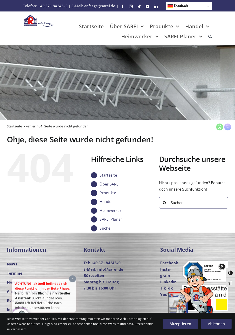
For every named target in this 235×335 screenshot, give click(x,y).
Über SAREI (109, 184)
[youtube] (147, 6)
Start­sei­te (14, 126)
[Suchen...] (193, 202)
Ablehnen (216, 323)
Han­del (106, 201)
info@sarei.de (110, 269)
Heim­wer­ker (110, 210)
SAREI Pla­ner (111, 219)
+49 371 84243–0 (52, 5)
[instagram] (131, 6)
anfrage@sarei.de (99, 5)
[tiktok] (139, 6)
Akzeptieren (180, 323)
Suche (105, 228)
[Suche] (210, 37)
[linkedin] (156, 6)
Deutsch (178, 6)
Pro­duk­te (108, 192)
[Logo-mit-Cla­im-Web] (39, 15)
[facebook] (122, 6)
